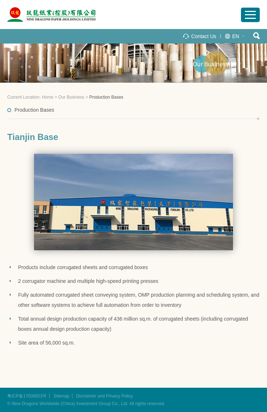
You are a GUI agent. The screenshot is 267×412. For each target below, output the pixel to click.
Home (47, 97)
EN (235, 36)
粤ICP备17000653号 (27, 396)
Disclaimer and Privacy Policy (104, 396)
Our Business (71, 97)
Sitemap (61, 396)
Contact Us (203, 36)
